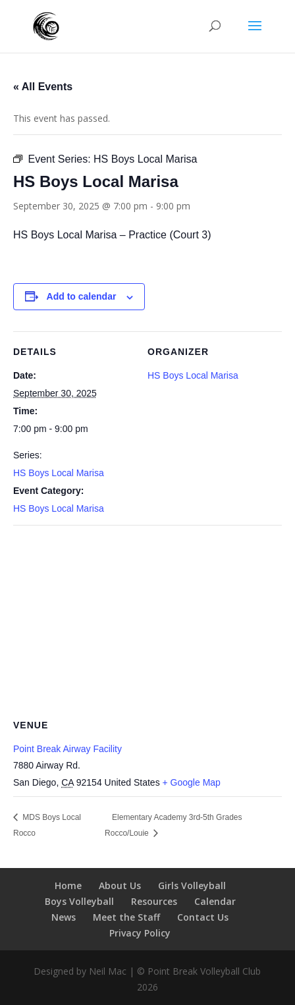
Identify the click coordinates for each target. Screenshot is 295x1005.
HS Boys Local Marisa (58, 473)
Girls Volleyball (192, 885)
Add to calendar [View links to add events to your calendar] (82, 296)
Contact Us (202, 917)
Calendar (215, 901)
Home (68, 885)
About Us (120, 885)
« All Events (42, 86)
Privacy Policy (140, 933)
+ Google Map (192, 782)
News (63, 917)
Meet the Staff (126, 917)
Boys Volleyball (79, 901)
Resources (154, 901)
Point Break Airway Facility (67, 749)
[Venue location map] (147, 620)
